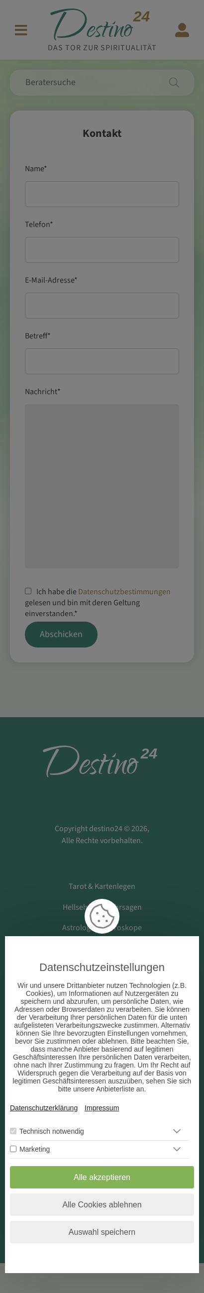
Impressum (102, 1108)
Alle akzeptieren (102, 1177)
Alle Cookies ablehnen (101, 1204)
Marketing (34, 1149)
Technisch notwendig (51, 1131)
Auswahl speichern (102, 1232)
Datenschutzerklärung (44, 1108)
